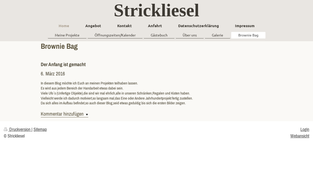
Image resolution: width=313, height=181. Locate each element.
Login (304, 129)
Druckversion (17, 129)
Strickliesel (156, 10)
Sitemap (40, 129)
